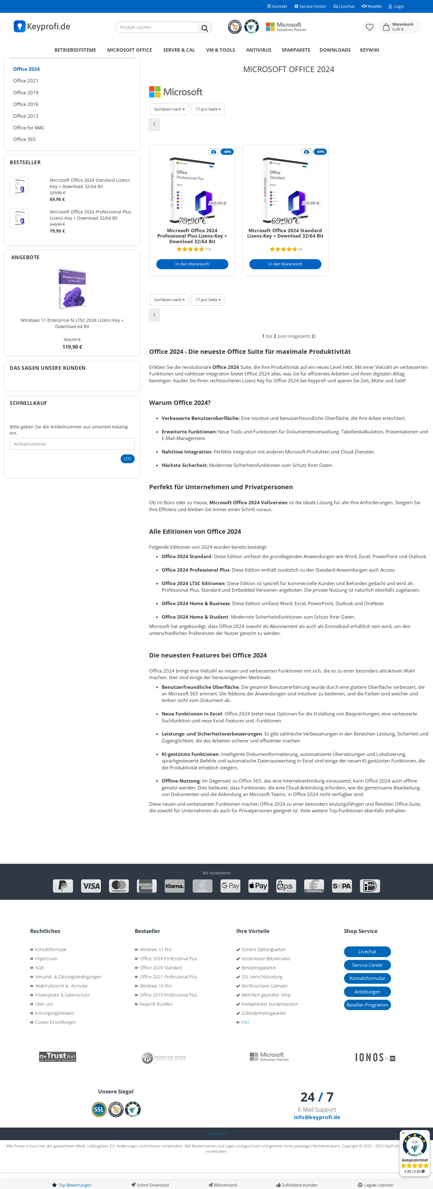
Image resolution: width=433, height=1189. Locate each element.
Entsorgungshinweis (54, 1029)
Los (128, 474)
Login (396, 6)
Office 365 (24, 155)
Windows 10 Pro (155, 1002)
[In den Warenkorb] (192, 280)
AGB (39, 984)
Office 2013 (26, 132)
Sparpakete (296, 50)
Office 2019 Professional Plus (168, 1011)
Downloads (335, 50)
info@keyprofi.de (317, 1133)
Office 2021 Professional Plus (168, 993)
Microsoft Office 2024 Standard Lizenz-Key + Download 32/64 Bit (285, 249)
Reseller (371, 6)
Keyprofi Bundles (156, 1020)
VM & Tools (220, 50)
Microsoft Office (129, 50)
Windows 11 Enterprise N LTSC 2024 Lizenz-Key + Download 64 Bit (72, 339)
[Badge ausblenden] (403, 1133)
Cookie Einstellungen (55, 1038)
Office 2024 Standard (161, 984)
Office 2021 (26, 96)
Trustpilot (216, 1150)
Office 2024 (26, 85)
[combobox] (169, 125)
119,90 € (72, 359)
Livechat (343, 6)
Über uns (44, 1020)
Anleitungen (367, 1007)
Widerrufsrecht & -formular (61, 1002)
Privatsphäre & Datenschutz (62, 1011)
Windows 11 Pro (155, 965)
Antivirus (258, 50)
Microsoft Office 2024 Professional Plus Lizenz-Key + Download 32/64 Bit (192, 252)
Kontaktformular (50, 965)
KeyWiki (369, 50)
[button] (399, 27)
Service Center (310, 6)
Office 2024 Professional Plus (168, 974)
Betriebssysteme (75, 50)
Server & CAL (179, 50)
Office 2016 (26, 120)
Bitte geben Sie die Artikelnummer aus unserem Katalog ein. (69, 446)
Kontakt (276, 6)
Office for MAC (28, 143)
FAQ (245, 1038)
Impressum (46, 974)
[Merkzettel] (369, 27)
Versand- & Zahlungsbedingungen (68, 993)
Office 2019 (26, 108)
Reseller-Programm (367, 1021)
